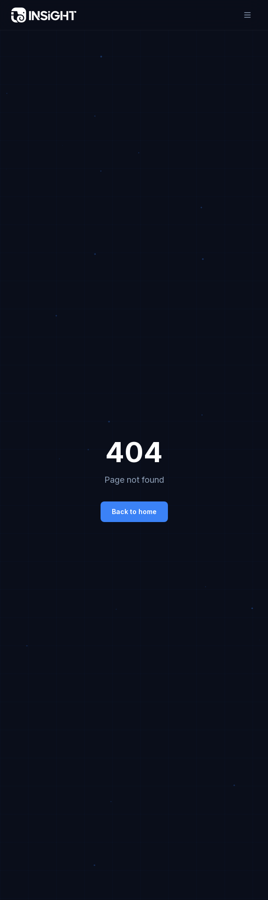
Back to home (134, 511)
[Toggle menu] (247, 15)
